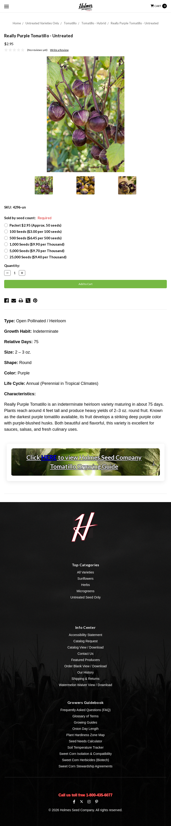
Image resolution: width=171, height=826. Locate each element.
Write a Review (59, 50)
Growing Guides (85, 722)
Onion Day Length (86, 729)
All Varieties (85, 572)
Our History (85, 672)
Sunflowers (85, 578)
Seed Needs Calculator (85, 741)
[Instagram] (89, 802)
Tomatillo (70, 23)
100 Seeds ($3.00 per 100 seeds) (36, 231)
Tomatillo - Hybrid (93, 23)
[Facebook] (74, 802)
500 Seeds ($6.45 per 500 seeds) (36, 238)
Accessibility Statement (85, 635)
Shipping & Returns (86, 678)
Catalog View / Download (85, 647)
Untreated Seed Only (85, 597)
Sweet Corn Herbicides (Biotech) (85, 760)
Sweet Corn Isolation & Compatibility (85, 754)
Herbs (85, 585)
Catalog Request (85, 641)
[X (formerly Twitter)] (81, 801)
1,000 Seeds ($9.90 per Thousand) (37, 244)
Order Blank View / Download (85, 666)
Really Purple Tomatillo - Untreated (134, 23)
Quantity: (12, 265)
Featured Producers (85, 660)
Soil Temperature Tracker (85, 747)
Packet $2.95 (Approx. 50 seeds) (35, 225)
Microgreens (85, 591)
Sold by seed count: (27, 218)
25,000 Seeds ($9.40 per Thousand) (38, 257)
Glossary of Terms (86, 716)
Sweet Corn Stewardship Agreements (86, 766)
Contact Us (85, 653)
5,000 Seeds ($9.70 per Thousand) (37, 251)
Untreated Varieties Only (42, 23)
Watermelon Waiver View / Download (85, 685)
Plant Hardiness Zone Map (85, 735)
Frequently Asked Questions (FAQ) (85, 710)
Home (17, 23)
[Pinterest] (96, 802)
